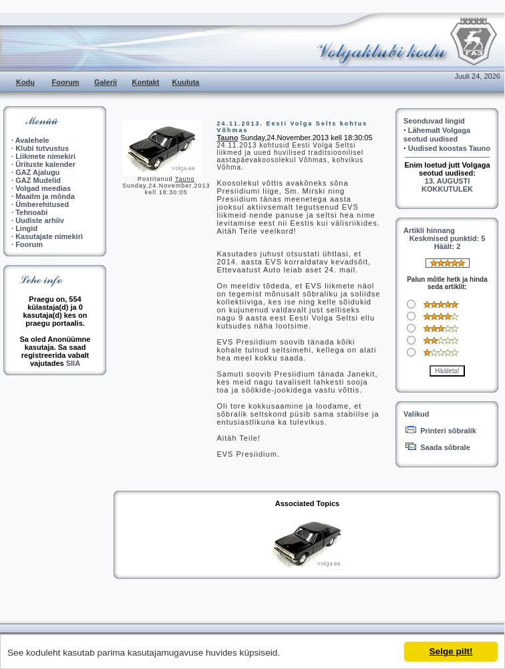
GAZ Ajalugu (37, 172)
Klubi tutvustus (42, 148)
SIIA (73, 363)
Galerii (105, 82)
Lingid (26, 228)
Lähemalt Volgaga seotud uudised (436, 134)
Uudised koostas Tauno (449, 148)
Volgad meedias (43, 188)
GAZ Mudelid (38, 180)
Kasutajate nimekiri (49, 236)
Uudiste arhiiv (39, 220)
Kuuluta (186, 82)
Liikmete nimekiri (45, 156)
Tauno (185, 179)
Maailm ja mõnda (45, 196)
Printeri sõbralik (448, 431)
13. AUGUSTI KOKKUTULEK (447, 185)
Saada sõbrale (445, 447)
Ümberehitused (42, 204)
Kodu (25, 82)
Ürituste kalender (45, 164)
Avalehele (32, 140)
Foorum (65, 82)
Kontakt (146, 82)
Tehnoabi (31, 212)
